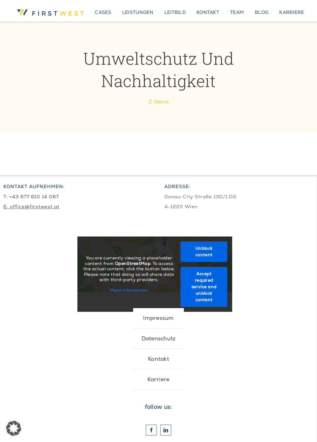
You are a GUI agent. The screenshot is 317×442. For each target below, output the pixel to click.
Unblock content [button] (203, 251)
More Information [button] (129, 290)
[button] (13, 428)
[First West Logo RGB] (51, 8)
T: (6, 197)
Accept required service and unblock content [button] (203, 287)
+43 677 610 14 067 (34, 197)
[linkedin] (166, 430)
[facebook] (151, 430)
